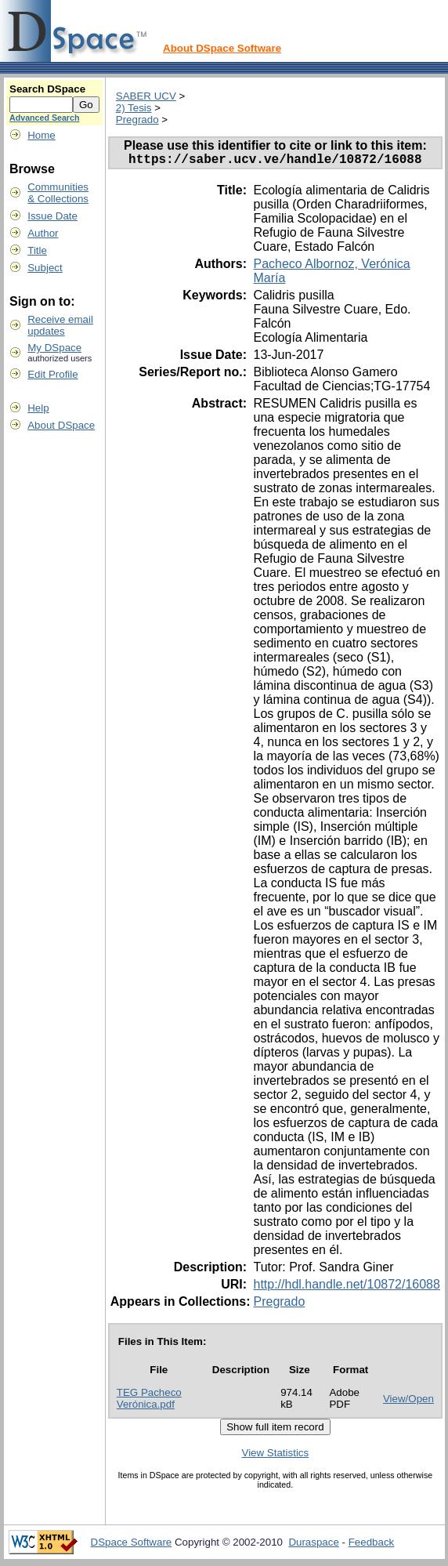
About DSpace (61, 425)
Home (41, 135)
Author (42, 233)
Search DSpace (47, 89)
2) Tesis (134, 108)
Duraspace (313, 1545)
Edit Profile (52, 374)
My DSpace (54, 347)
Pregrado (137, 119)
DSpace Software (131, 1545)
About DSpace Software (222, 48)
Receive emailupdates (60, 325)
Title (37, 250)
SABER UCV (146, 96)
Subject (44, 268)
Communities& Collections (58, 193)
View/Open (408, 1402)
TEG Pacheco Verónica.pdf (149, 1401)
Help (38, 408)
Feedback (372, 1545)
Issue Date (52, 216)
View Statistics (275, 1456)
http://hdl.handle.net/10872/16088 (346, 1287)
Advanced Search (44, 117)
